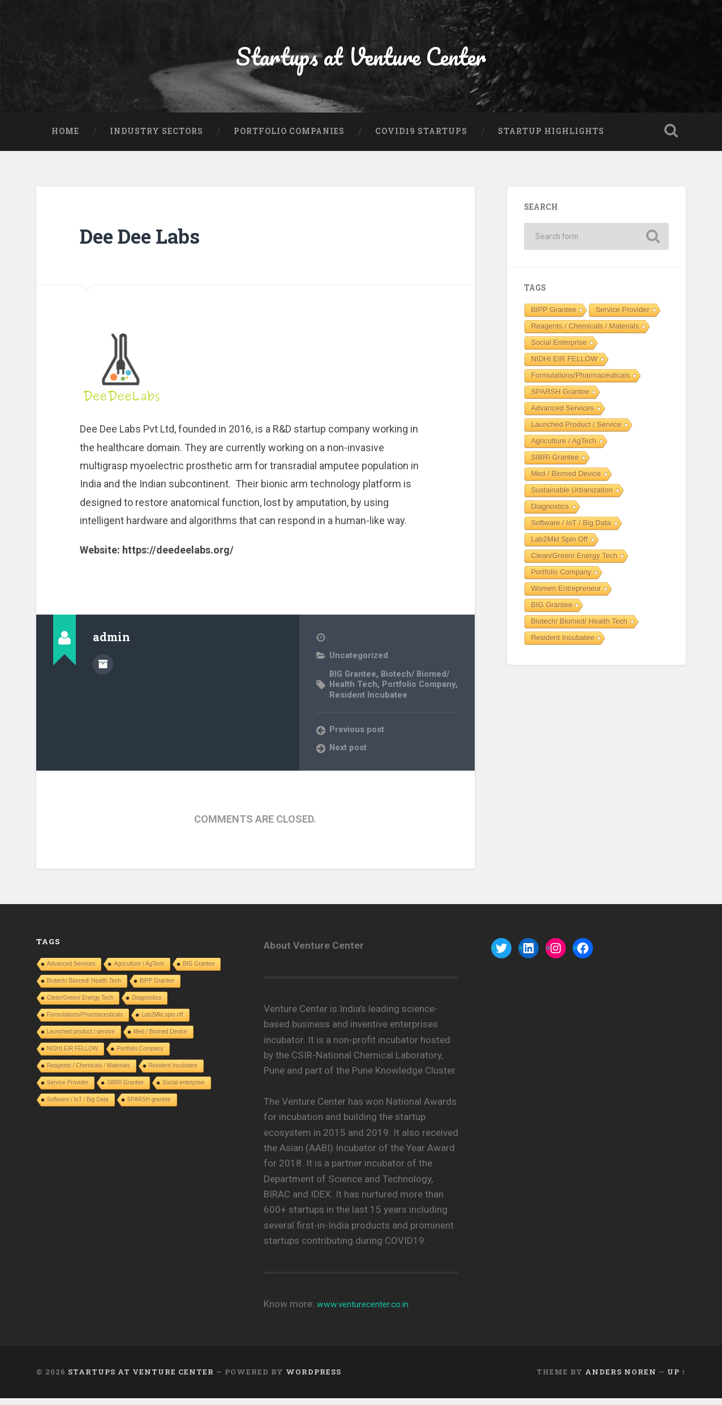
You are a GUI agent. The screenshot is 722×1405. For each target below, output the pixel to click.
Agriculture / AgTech (563, 447)
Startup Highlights (551, 138)
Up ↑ (676, 1378)
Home (65, 138)
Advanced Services (562, 414)
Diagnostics (550, 513)
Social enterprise (558, 349)
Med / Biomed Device (566, 480)
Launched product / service (576, 431)
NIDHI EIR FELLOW (564, 365)
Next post (349, 754)
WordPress (313, 1378)
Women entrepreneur (566, 595)
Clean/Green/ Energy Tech (574, 562)
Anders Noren (620, 1378)
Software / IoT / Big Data (571, 529)
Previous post (358, 736)
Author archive (103, 670)
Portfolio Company (561, 578)
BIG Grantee (353, 681)
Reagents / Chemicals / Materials (585, 332)
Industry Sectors (156, 138)
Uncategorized (359, 663)
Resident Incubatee (411, 702)
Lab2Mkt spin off (559, 546)
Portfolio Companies (289, 138)
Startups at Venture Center (361, 60)
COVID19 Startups (421, 138)
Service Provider (622, 316)
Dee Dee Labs (150, 242)
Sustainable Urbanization (572, 496)
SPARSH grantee (560, 398)
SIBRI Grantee (555, 464)
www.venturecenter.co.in (369, 1310)
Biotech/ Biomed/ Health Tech (579, 628)
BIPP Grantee (553, 316)
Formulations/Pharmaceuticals (580, 382)
